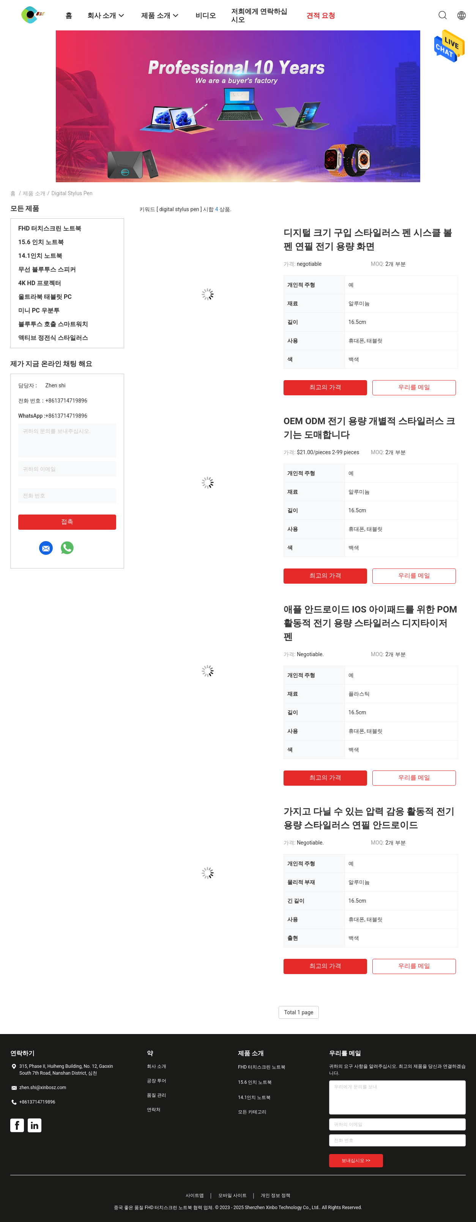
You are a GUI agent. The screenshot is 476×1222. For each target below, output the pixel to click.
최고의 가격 (325, 387)
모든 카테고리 (252, 1112)
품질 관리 (156, 1095)
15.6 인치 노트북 (41, 242)
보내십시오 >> (356, 1160)
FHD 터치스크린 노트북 (49, 228)
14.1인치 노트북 (40, 255)
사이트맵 (195, 1195)
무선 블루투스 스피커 (47, 269)
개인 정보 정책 (275, 1195)
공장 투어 (156, 1080)
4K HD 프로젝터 (39, 283)
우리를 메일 (414, 387)
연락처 (154, 1109)
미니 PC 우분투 (39, 310)
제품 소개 (34, 193)
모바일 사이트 (232, 1195)
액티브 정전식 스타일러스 (53, 337)
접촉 (67, 521)
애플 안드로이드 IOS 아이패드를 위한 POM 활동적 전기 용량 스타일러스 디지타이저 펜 (370, 623)
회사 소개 (156, 1066)
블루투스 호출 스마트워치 (53, 324)
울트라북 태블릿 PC (45, 296)
